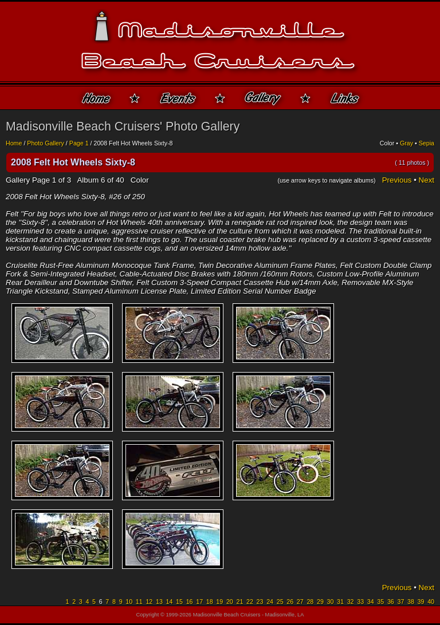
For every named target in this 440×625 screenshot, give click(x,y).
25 (280, 601)
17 (199, 601)
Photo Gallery (45, 143)
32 (350, 601)
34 (370, 601)
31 (340, 601)
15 (179, 601)
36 (390, 601)
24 (269, 601)
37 (400, 601)
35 (380, 601)
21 (239, 601)
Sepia (426, 143)
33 (360, 601)
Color (387, 143)
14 (169, 601)
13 (159, 601)
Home (14, 143)
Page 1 (79, 143)
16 (189, 601)
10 (128, 601)
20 (229, 601)
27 (300, 601)
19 (219, 601)
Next (426, 180)
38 (410, 601)
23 (260, 601)
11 (139, 601)
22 (249, 601)
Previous (397, 180)
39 (421, 601)
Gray (406, 143)
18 (209, 601)
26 (289, 601)
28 (310, 601)
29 (320, 601)
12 (149, 601)
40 (430, 601)
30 (330, 601)
